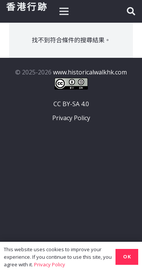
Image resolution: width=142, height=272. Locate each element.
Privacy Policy (71, 118)
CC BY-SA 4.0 (71, 104)
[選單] (64, 11)
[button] (131, 11)
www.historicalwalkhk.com (90, 72)
